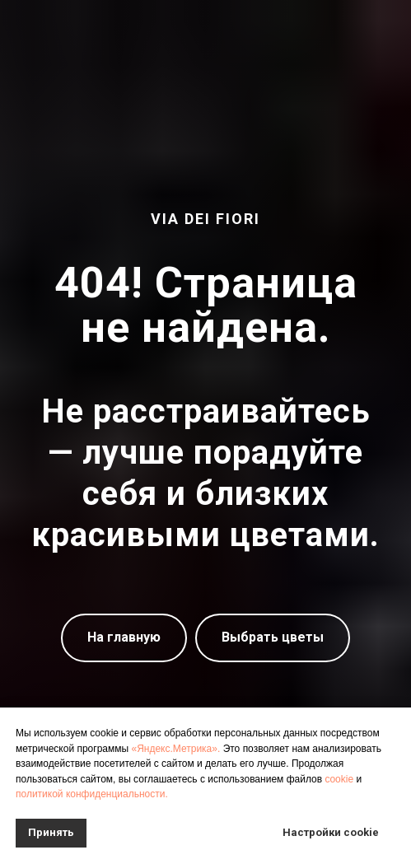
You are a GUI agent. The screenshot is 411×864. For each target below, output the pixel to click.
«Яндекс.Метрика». (175, 748)
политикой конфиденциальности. (92, 794)
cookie (339, 779)
